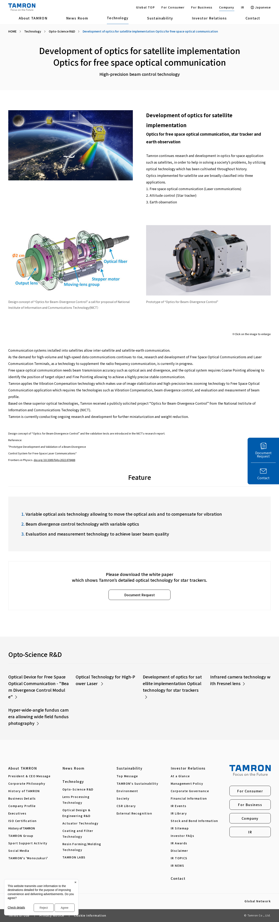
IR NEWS (177, 865)
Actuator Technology (80, 823)
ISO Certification (22, 821)
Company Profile (22, 806)
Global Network (257, 901)
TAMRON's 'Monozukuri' (28, 858)
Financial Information (189, 798)
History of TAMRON (24, 791)
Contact (253, 18)
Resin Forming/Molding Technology (81, 847)
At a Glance (180, 776)
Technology (118, 17)
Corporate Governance (190, 791)
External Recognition (134, 813)
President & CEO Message (29, 776)
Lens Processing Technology (75, 800)
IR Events (178, 806)
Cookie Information (90, 915)
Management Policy (187, 783)
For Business (201, 7)
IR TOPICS (179, 858)
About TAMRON (33, 18)
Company (226, 7)
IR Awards (179, 843)
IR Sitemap (180, 828)
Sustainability (160, 18)
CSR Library (126, 806)
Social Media (18, 850)
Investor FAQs (182, 836)
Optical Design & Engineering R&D (76, 813)
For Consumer (173, 7)
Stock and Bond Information (194, 821)
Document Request (139, 594)
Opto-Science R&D (77, 789)
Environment (127, 791)
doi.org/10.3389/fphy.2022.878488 (54, 460)
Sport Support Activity (28, 843)
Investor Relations (209, 18)
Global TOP (145, 7)
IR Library (179, 813)
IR (242, 7)
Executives (17, 813)
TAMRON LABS (73, 857)
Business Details (22, 798)
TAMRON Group (20, 836)
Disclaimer (179, 850)
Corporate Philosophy (26, 783)
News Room (77, 18)
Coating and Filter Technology (77, 834)
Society (123, 798)
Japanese (261, 7)
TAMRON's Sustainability (137, 783)
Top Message (127, 776)
